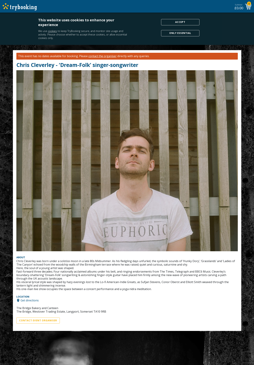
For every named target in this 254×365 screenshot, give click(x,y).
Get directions (30, 300)
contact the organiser (102, 56)
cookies (52, 31)
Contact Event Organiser (38, 320)
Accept (180, 22)
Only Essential (180, 33)
